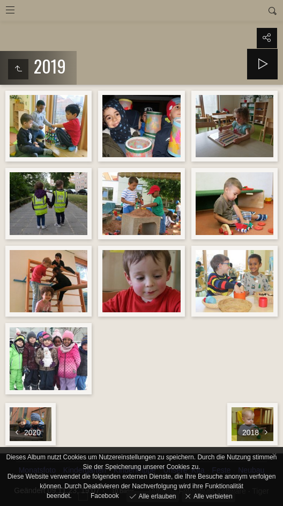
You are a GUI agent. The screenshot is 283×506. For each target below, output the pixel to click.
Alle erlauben (156, 496)
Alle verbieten (212, 496)
